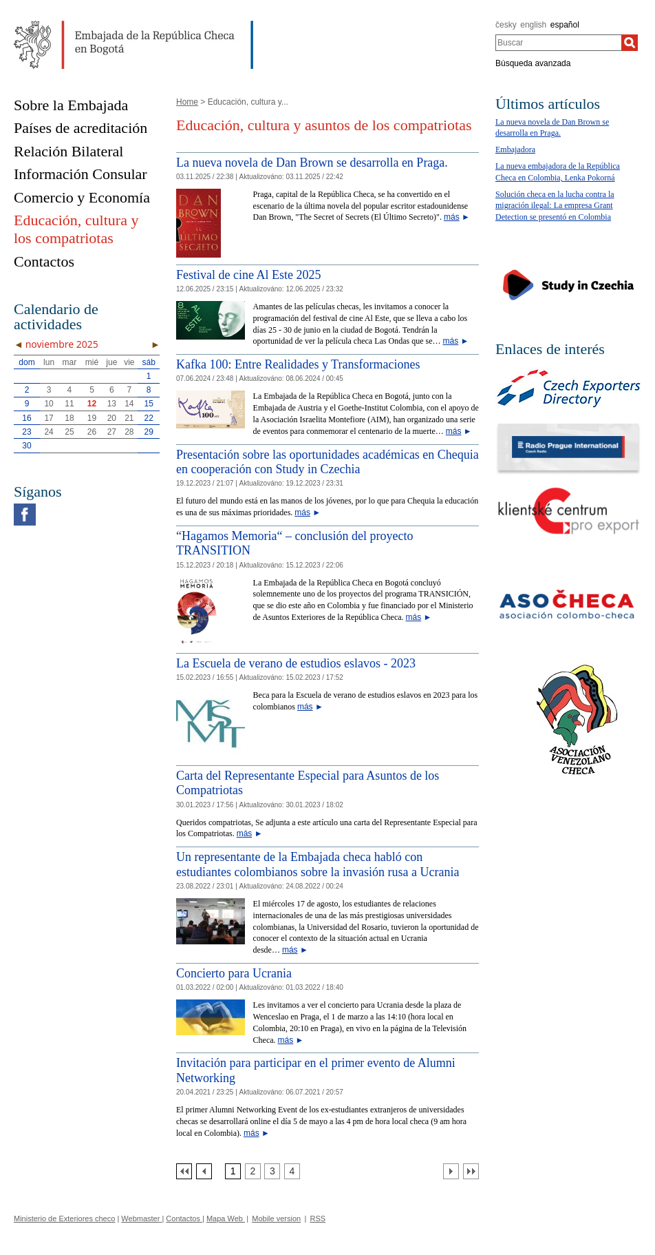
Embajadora (515, 149)
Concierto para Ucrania (234, 973)
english (533, 25)
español (564, 25)
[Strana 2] (253, 1171)
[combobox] (558, 42)
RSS (318, 1218)
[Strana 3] (272, 1171)
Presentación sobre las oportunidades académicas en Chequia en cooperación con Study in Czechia (327, 462)
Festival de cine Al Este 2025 (248, 275)
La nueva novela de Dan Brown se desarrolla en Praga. (312, 162)
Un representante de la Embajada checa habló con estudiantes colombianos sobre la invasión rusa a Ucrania (317, 864)
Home (187, 102)
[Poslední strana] (471, 1171)
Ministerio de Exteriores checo (64, 1218)
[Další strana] (451, 1171)
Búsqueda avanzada (532, 63)
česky (506, 25)
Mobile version (276, 1218)
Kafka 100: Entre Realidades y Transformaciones (298, 364)
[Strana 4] (292, 1171)
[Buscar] (629, 42)
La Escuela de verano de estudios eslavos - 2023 (296, 663)
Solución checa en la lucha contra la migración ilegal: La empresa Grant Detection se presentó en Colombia (554, 205)
